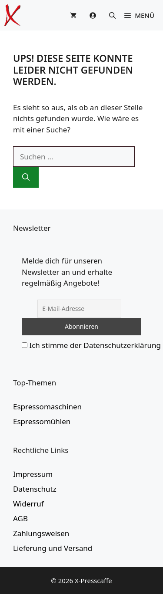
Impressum (33, 474)
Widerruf (28, 504)
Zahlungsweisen (41, 533)
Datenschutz (35, 489)
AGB (20, 518)
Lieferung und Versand (52, 548)
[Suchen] (26, 177)
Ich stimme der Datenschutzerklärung (95, 345)
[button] (112, 15)
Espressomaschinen (47, 407)
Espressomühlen (41, 421)
